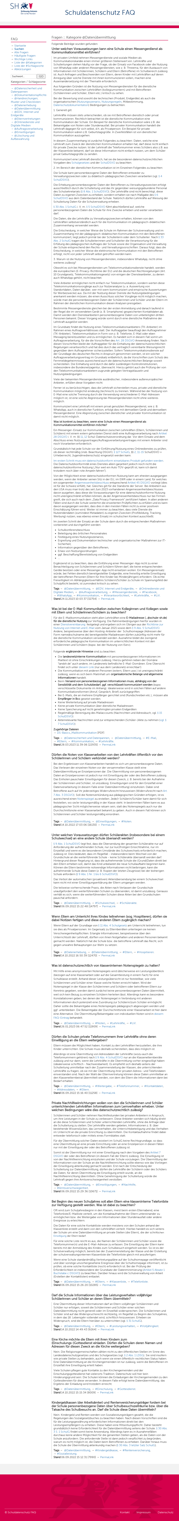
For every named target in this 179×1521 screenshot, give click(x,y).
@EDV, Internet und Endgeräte (115, 588)
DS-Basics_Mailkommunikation (77, 732)
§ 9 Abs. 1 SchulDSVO (66, 843)
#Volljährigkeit (149, 1326)
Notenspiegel (85, 798)
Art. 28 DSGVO (125, 340)
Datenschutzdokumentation (70, 104)
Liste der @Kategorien (28, 62)
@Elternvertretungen (27, 118)
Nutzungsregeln (111, 101)
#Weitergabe (103, 1086)
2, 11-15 (139, 452)
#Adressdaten (65, 1089)
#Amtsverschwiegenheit (72, 1187)
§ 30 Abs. (161, 1428)
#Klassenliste (117, 1281)
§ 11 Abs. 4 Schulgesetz (112, 925)
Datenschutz (165, 1512)
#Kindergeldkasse (106, 1450)
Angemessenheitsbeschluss (91, 482)
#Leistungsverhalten (122, 1326)
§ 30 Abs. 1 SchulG (64, 206)
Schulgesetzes (80, 162)
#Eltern (61, 741)
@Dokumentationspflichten (31, 94)
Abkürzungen (22, 69)
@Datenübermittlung (27, 108)
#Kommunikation (88, 595)
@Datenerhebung (25, 105)
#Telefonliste (139, 1281)
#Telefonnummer (128, 1086)
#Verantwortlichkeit (116, 595)
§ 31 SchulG (134, 1320)
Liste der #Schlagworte (29, 65)
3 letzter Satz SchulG (142, 1445)
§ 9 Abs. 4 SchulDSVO (109, 1057)
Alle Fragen (21, 52)
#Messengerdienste (124, 592)
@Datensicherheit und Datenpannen (86, 737)
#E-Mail (151, 737)
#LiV (157, 595)
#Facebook (149, 592)
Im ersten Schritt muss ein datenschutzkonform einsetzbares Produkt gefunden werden (108, 460)
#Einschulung (103, 1388)
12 (85, 436)
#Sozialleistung (66, 1453)
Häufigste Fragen (24, 55)
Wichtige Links (23, 59)
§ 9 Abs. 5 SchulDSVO (145, 627)
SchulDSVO (108, 162)
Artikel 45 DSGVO (139, 482)
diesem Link (86, 667)
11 (81, 436)
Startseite (20, 45)
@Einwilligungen (24, 132)
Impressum (144, 1512)
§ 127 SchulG (122, 452)
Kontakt (125, 1512)
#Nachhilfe (128, 1184)
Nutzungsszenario (89, 101)
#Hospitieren (145, 952)
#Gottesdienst (126, 1388)
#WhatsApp (64, 595)
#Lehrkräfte (141, 595)
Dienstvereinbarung (73, 624)
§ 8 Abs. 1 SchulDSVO (94, 191)
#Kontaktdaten (153, 1086)
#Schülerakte (128, 902)
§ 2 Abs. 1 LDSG (134, 1355)
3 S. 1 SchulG (61, 1431)
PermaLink (107, 598)
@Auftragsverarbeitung (28, 128)
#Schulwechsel (105, 902)
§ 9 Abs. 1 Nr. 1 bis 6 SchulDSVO (97, 874)
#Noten (126, 821)
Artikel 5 (149, 1269)
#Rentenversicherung (136, 1450)
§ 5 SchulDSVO (95, 206)
